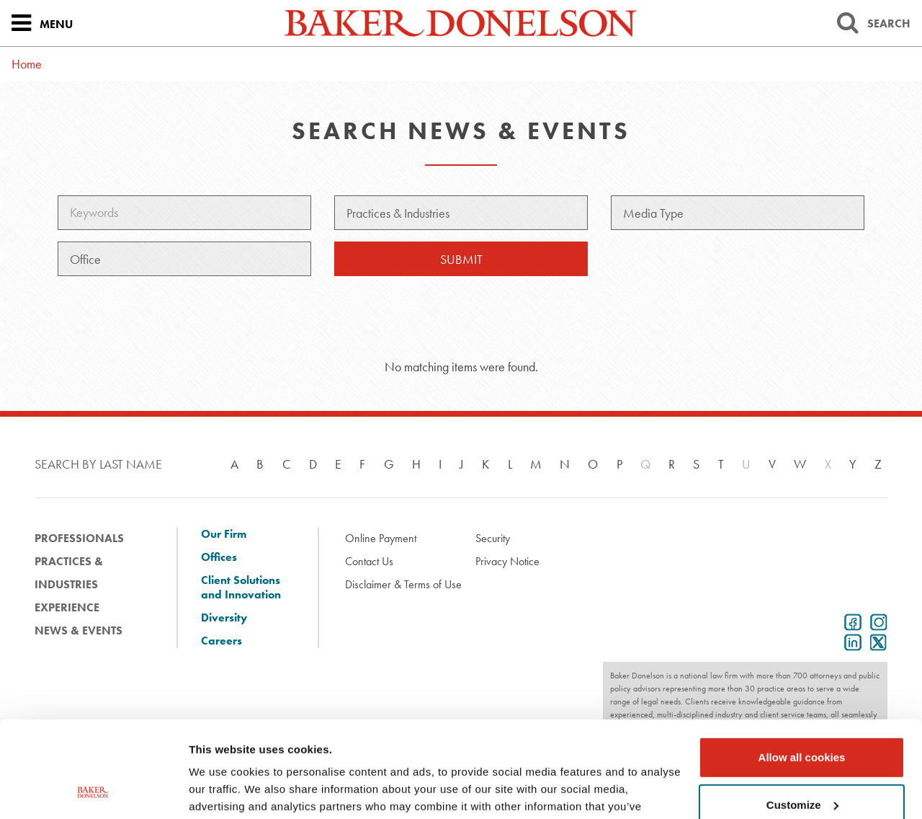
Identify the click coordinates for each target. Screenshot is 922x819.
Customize (802, 714)
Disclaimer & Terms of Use (403, 584)
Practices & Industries (69, 573)
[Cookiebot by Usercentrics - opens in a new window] (93, 791)
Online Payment (380, 538)
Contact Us (369, 561)
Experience (67, 607)
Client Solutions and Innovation (241, 587)
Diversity (224, 618)
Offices (219, 557)
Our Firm (223, 534)
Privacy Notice (507, 561)
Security (492, 538)
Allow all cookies (802, 667)
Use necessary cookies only (802, 762)
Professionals (79, 538)
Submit (461, 259)
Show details (222, 790)
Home (27, 64)
